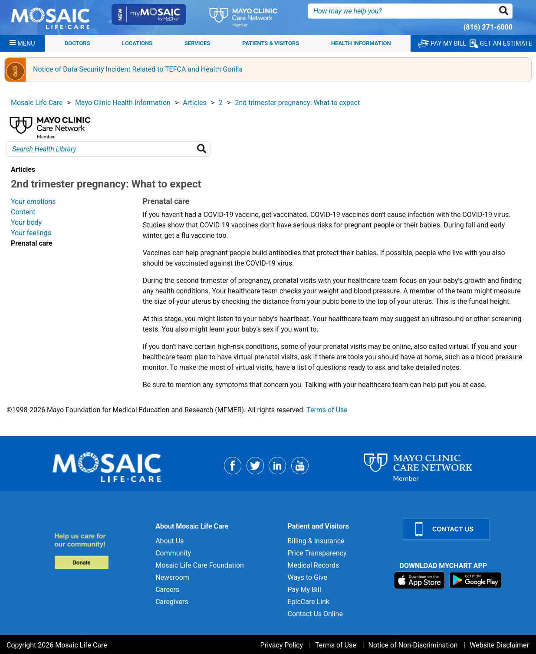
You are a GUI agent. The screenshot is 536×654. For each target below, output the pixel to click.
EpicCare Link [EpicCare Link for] (308, 602)
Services (197, 43)
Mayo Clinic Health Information (123, 103)
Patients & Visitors (270, 43)
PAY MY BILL (442, 43)
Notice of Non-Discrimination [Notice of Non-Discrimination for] (413, 645)
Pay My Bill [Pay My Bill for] (304, 589)
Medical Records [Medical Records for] (313, 565)
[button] (505, 11)
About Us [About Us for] (169, 541)
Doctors (77, 43)
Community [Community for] (173, 553)
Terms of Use (327, 410)
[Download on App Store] (420, 579)
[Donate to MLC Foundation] (99, 550)
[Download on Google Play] (475, 579)
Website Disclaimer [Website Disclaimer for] (499, 645)
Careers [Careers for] (167, 589)
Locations (137, 43)
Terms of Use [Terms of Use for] (335, 645)
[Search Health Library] (203, 149)
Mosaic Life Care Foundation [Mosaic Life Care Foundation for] (199, 565)
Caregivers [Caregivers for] (171, 602)
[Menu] (22, 43)
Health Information (361, 43)
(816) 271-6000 (488, 27)
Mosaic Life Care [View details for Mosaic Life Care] (37, 103)
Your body (26, 222)
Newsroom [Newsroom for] (172, 577)
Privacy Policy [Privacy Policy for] (281, 645)
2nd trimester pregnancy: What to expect (297, 103)
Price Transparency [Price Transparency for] (316, 553)
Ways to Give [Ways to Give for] (307, 577)
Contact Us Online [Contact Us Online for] (314, 614)
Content (23, 212)
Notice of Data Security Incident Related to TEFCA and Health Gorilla (138, 69)
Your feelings (31, 233)
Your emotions (33, 201)
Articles (194, 103)
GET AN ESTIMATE (501, 43)
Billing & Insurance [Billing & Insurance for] (315, 541)
